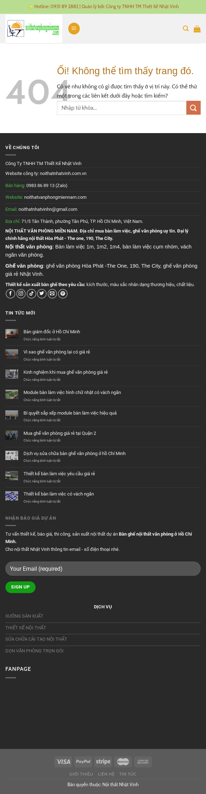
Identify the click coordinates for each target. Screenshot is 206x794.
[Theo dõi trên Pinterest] (63, 294)
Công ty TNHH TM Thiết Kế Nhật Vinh (142, 6)
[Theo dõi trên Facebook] (10, 294)
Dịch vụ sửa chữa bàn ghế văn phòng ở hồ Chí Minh (74, 453)
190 (89, 238)
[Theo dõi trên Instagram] (21, 294)
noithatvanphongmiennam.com (55, 197)
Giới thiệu (81, 774)
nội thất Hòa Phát (46, 238)
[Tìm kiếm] (186, 28)
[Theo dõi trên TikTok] (31, 294)
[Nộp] (193, 108)
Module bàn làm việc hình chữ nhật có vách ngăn (72, 392)
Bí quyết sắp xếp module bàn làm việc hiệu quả (70, 413)
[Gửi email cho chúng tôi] (52, 294)
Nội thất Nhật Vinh (120, 784)
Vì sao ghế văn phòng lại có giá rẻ (56, 352)
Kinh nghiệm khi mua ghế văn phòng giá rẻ (65, 372)
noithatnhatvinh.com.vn (63, 173)
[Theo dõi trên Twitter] (42, 294)
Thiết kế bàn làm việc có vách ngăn (58, 494)
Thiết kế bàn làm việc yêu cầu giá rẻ (59, 473)
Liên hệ (106, 774)
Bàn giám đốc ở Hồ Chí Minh (51, 331)
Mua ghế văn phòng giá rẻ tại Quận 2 (59, 433)
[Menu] (74, 28)
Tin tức (127, 774)
